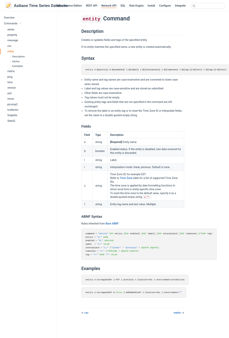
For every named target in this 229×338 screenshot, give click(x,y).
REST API (91, 5)
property (12, 34)
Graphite (12, 115)
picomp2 (12, 104)
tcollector (12, 109)
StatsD (11, 120)
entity (10, 51)
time (10, 82)
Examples (17, 66)
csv (9, 45)
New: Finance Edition (69, 5)
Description (18, 56)
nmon (10, 98)
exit (9, 93)
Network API (108, 5)
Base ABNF (112, 223)
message (12, 40)
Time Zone (126, 177)
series (10, 29)
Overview (9, 17)
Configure (165, 5)
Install (151, 5)
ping (9, 76)
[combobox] (208, 6)
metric (11, 71)
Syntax (16, 61)
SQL (122, 5)
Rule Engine (136, 5)
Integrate (180, 5)
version (11, 87)
